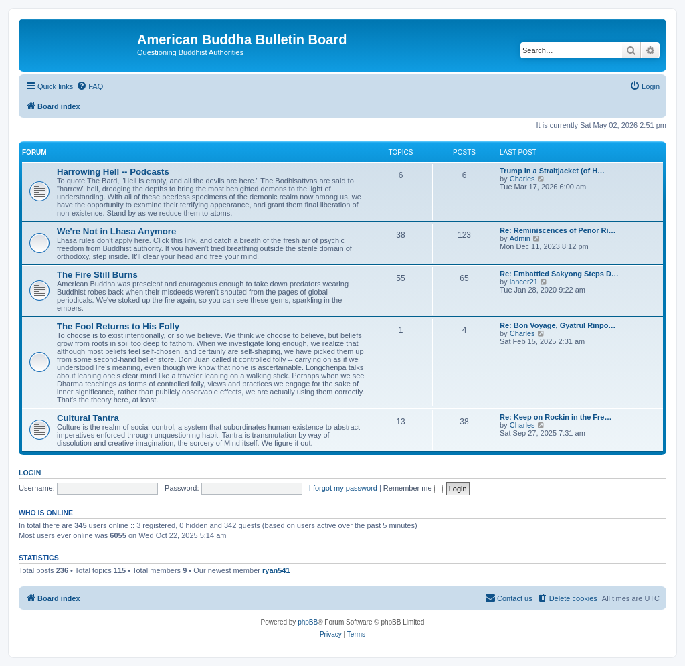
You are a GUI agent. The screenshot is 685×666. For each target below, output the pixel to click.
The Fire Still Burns (97, 275)
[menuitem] (89, 86)
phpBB (308, 622)
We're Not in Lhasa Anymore (116, 231)
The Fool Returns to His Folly (118, 326)
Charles (522, 179)
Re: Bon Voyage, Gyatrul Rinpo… (557, 325)
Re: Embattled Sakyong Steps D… (559, 274)
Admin (520, 238)
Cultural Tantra (88, 418)
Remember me (413, 488)
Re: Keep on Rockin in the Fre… (555, 417)
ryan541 (276, 570)
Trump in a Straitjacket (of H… (552, 171)
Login (30, 473)
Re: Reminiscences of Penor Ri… (558, 230)
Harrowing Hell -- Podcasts (113, 172)
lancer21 (524, 282)
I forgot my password (343, 488)
